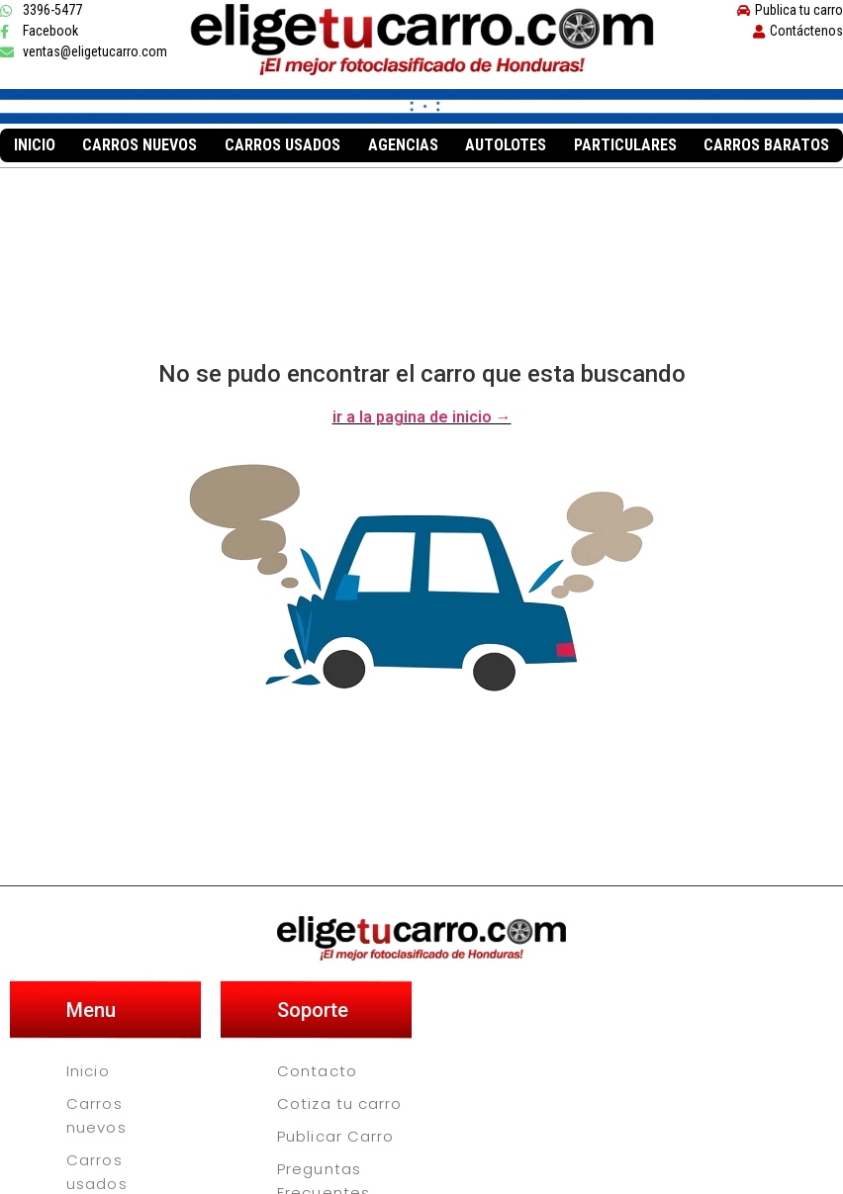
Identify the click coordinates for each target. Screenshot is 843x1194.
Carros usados (282, 145)
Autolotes (505, 145)
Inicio (34, 145)
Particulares (625, 145)
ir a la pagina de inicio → (422, 417)
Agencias (403, 145)
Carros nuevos (139, 145)
